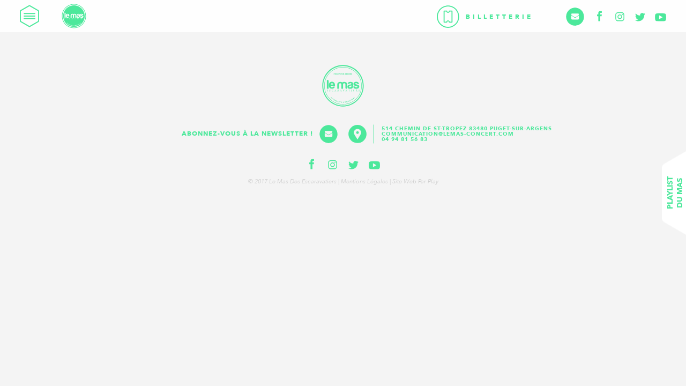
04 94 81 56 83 (405, 139)
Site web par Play (415, 181)
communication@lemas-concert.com (448, 134)
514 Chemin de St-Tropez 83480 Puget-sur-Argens (468, 128)
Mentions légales (364, 181)
